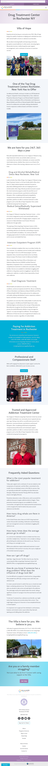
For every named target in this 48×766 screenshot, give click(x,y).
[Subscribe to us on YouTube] (25, 718)
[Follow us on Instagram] (29, 718)
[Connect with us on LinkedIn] (22, 718)
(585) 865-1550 (24, 714)
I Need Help (36, 4)
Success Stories (24, 748)
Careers (24, 746)
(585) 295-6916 (32, 633)
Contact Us (24, 54)
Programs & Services (24, 731)
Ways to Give (24, 733)
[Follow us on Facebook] (19, 718)
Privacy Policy (28, 760)
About (24, 728)
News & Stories (24, 743)
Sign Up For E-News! (24, 723)
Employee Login (20, 760)
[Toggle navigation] (46, 8)
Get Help (24, 681)
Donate (12, 4)
